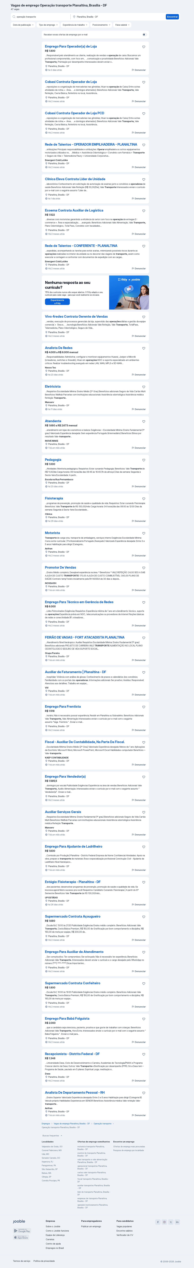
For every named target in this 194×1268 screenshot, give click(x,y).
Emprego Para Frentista (63, 706)
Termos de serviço (21, 1261)
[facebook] (158, 1222)
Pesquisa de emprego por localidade (128, 1150)
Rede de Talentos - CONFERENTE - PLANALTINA (81, 246)
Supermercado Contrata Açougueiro (72, 916)
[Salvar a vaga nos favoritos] (144, 47)
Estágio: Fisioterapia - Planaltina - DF (73, 882)
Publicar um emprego (91, 1226)
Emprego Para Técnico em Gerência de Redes (79, 602)
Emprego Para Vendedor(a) (65, 776)
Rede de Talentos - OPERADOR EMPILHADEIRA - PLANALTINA (91, 144)
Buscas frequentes (53, 1135)
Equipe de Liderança (55, 1235)
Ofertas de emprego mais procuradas (129, 1146)
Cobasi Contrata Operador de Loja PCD (74, 113)
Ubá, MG (45, 1154)
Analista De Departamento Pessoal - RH (75, 1092)
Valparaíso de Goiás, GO (52, 1146)
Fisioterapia (54, 498)
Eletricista (53, 386)
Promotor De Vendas (60, 567)
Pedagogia (53, 460)
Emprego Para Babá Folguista (67, 1018)
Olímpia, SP (46, 1177)
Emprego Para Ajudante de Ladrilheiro (73, 846)
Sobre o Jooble (53, 1226)
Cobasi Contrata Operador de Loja (71, 82)
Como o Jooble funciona (57, 1230)
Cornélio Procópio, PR (51, 1180)
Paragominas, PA (49, 1165)
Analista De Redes (58, 348)
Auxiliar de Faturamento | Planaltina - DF (75, 672)
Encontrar (172, 16)
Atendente (53, 421)
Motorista (52, 533)
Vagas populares (124, 1226)
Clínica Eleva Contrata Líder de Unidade (75, 179)
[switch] (145, 34)
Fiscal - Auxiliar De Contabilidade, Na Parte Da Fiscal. (85, 742)
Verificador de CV (125, 1235)
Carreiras (50, 1239)
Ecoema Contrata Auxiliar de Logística (74, 210)
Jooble (178, 1261)
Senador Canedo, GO (51, 1158)
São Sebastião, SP (50, 1169)
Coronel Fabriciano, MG (52, 1150)
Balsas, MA (46, 1173)
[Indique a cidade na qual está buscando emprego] (100, 17)
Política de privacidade (44, 1261)
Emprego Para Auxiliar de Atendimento (74, 952)
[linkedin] (177, 1222)
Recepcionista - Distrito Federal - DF (72, 1054)
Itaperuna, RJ (47, 1161)
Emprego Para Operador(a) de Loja (71, 46)
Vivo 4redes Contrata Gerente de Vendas (76, 316)
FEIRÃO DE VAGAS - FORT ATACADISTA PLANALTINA (84, 637)
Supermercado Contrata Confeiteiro (72, 983)
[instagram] (164, 1222)
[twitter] (171, 1222)
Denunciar (138, 70)
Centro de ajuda (53, 1243)
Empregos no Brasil (55, 1248)
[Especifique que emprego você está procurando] (40, 17)
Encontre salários (125, 1230)
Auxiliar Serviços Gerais (63, 812)
